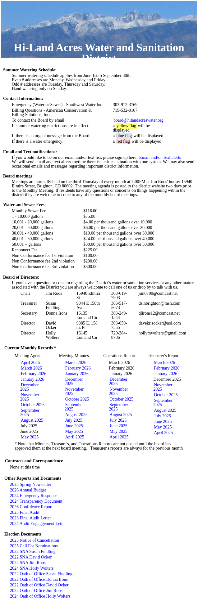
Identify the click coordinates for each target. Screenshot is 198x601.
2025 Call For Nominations (34, 546)
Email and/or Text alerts (160, 157)
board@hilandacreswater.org (138, 120)
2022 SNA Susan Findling (33, 551)
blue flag (124, 135)
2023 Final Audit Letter (30, 518)
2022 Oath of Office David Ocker (39, 585)
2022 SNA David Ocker (31, 557)
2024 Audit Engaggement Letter (38, 523)
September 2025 (29, 412)
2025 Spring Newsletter (30, 484)
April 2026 (30, 362)
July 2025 (73, 420)
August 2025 (32, 420)
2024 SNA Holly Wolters (32, 568)
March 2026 (31, 368)
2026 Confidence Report (31, 507)
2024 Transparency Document (36, 501)
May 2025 (30, 437)
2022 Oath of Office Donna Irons (39, 579)
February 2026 (33, 373)
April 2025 (74, 437)
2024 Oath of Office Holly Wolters (40, 596)
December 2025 (29, 387)
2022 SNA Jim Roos (28, 562)
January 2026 (32, 379)
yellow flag (126, 125)
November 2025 (29, 396)
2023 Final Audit (24, 512)
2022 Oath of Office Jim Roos (36, 590)
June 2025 (74, 426)
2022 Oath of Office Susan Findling (41, 574)
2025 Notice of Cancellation (34, 540)
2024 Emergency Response (33, 495)
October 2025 (33, 404)
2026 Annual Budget (28, 490)
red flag (123, 141)
